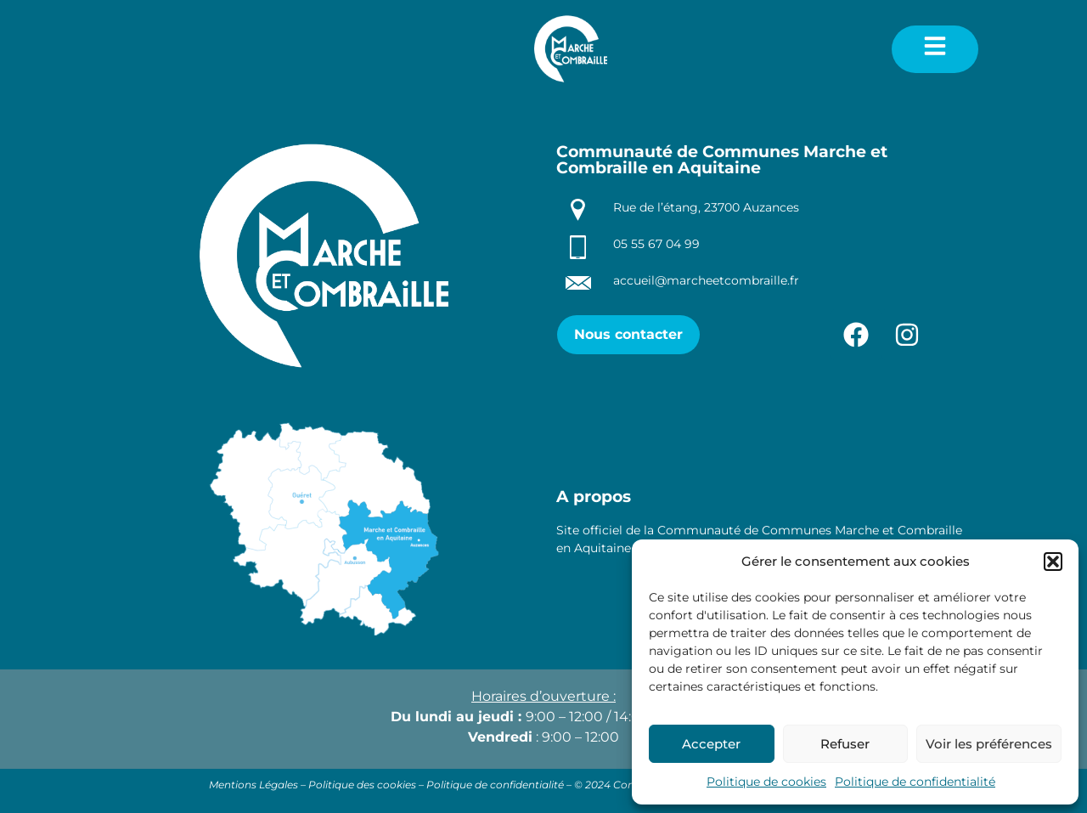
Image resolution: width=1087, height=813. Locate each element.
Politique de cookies (766, 781)
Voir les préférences (989, 744)
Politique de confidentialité (915, 781)
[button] (1053, 561)
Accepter (711, 744)
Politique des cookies (362, 784)
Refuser (845, 744)
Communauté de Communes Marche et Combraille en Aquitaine (721, 160)
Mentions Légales (253, 784)
